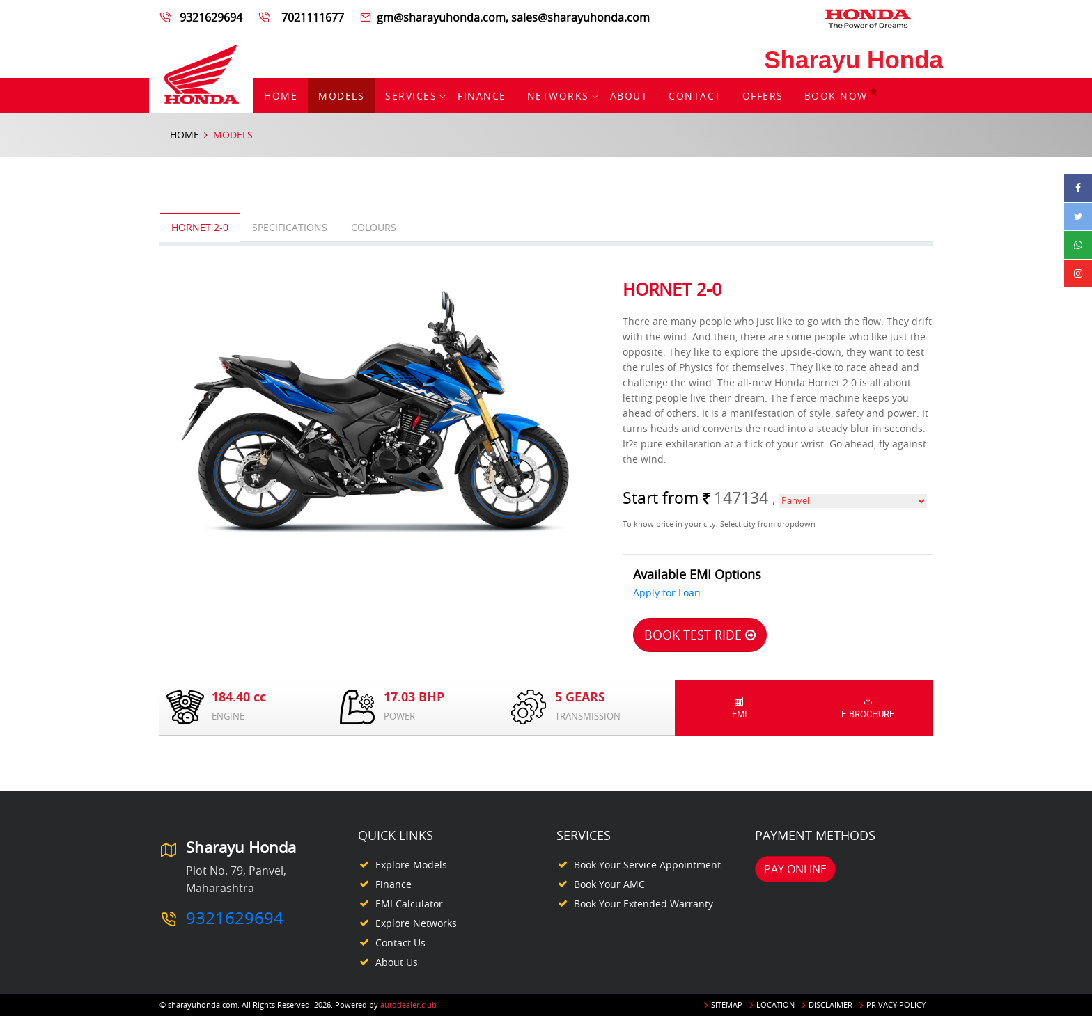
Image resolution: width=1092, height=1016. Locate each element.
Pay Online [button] (795, 869)
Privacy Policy (896, 1004)
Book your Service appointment (647, 864)
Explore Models (411, 864)
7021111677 (311, 17)
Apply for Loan (667, 592)
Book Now (841, 95)
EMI (739, 707)
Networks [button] (558, 95)
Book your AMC (609, 884)
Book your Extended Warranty (643, 903)
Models (341, 95)
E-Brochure (868, 707)
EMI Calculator (409, 903)
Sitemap (726, 1004)
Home (280, 95)
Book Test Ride (700, 634)
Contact (695, 95)
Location (775, 1004)
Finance (482, 95)
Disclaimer (830, 1004)
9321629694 (212, 17)
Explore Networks (416, 923)
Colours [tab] (373, 227)
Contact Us (400, 942)
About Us (396, 962)
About (629, 95)
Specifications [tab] (289, 227)
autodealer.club (408, 1004)
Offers (762, 95)
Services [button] (411, 95)
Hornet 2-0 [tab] (199, 227)
